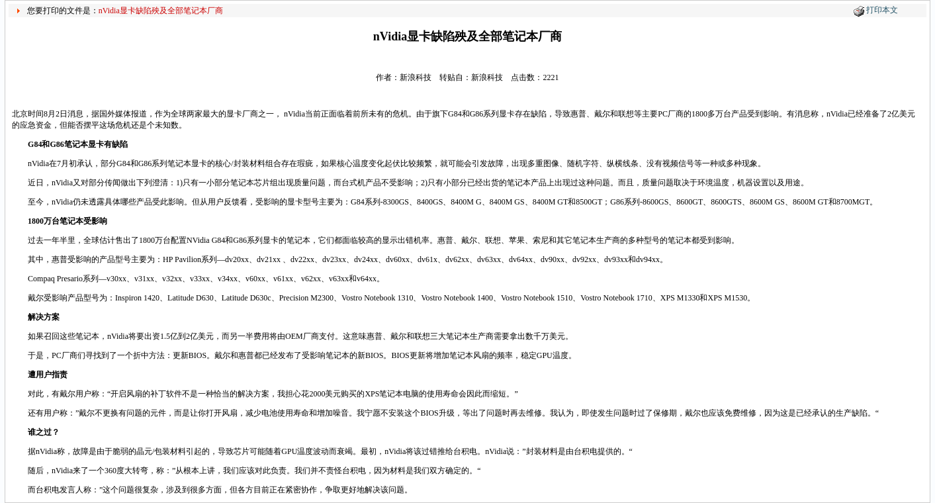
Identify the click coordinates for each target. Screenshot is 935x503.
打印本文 (882, 10)
